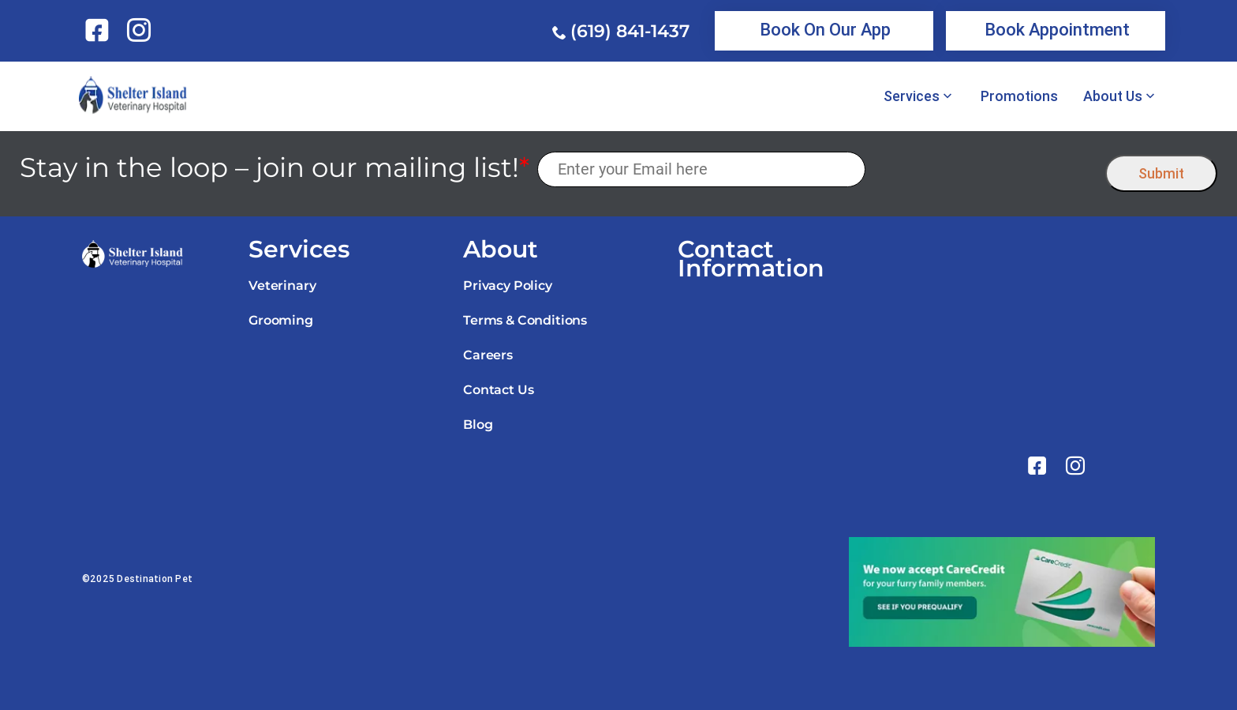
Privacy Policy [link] (507, 285)
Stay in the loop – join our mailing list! (274, 168)
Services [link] (912, 96)
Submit (1161, 173)
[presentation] (986, 169)
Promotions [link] (1019, 96)
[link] (100, 30)
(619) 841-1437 (630, 31)
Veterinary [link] (282, 285)
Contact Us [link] (498, 389)
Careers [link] (488, 355)
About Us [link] (1112, 96)
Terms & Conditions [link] (525, 320)
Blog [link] (477, 424)
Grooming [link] (281, 320)
